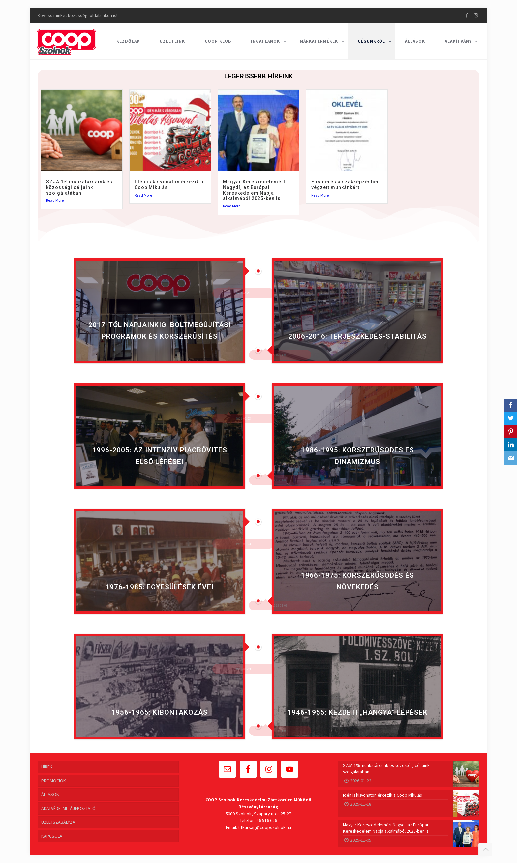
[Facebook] (510, 405)
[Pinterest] (510, 431)
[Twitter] (510, 418)
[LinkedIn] (510, 444)
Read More (55, 200)
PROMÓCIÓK (53, 781)
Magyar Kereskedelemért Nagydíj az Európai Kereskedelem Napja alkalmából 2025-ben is (254, 190)
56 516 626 (267, 820)
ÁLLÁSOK (50, 794)
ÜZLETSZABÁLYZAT (59, 822)
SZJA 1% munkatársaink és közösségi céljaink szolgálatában (79, 187)
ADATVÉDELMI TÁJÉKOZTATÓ (68, 808)
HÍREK (46, 767)
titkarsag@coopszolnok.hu (264, 827)
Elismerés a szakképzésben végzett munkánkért (345, 184)
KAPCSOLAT (52, 836)
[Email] (510, 458)
